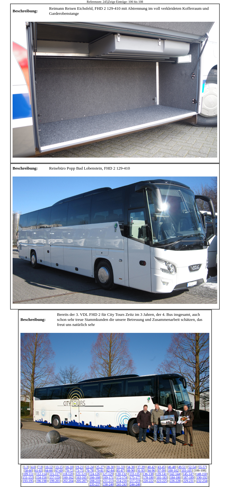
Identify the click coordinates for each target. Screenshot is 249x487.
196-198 (41, 481)
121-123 (81, 474)
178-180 (148, 477)
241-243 (121, 484)
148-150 (201, 474)
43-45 (161, 467)
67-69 (59, 470)
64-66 (48, 470)
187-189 (188, 477)
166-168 (95, 477)
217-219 (135, 481)
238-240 (108, 484)
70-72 (69, 470)
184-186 (175, 477)
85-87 (120, 470)
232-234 (201, 481)
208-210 (95, 481)
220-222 (148, 481)
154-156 (41, 477)
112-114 (41, 474)
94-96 (151, 470)
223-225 (161, 481)
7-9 (40, 467)
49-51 (181, 467)
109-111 (28, 474)
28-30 (110, 467)
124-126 (94, 474)
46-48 (171, 467)
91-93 (140, 470)
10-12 (48, 467)
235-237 (95, 484)
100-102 (173, 470)
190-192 (202, 477)
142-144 (174, 474)
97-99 (161, 470)
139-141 (161, 474)
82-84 (110, 470)
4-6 (33, 467)
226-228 (175, 481)
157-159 (54, 477)
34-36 (130, 467)
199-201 (54, 481)
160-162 (68, 477)
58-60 (28, 470)
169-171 (108, 477)
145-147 (188, 474)
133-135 (134, 474)
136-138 (148, 474)
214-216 (121, 481)
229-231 (188, 481)
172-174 (121, 477)
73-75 (79, 470)
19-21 (79, 467)
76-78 (89, 470)
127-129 (108, 474)
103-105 (186, 470)
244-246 (135, 484)
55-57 (202, 467)
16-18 (69, 467)
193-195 (28, 481)
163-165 (81, 477)
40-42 (151, 467)
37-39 (140, 467)
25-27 (100, 467)
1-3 (26, 467)
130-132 (121, 474)
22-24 (89, 467)
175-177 (135, 477)
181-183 (161, 477)
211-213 (108, 481)
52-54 (191, 467)
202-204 (68, 481)
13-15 (59, 467)
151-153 (28, 477)
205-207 (81, 481)
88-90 (130, 470)
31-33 (120, 467)
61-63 (38, 470)
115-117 (54, 474)
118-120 (68, 474)
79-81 (100, 470)
